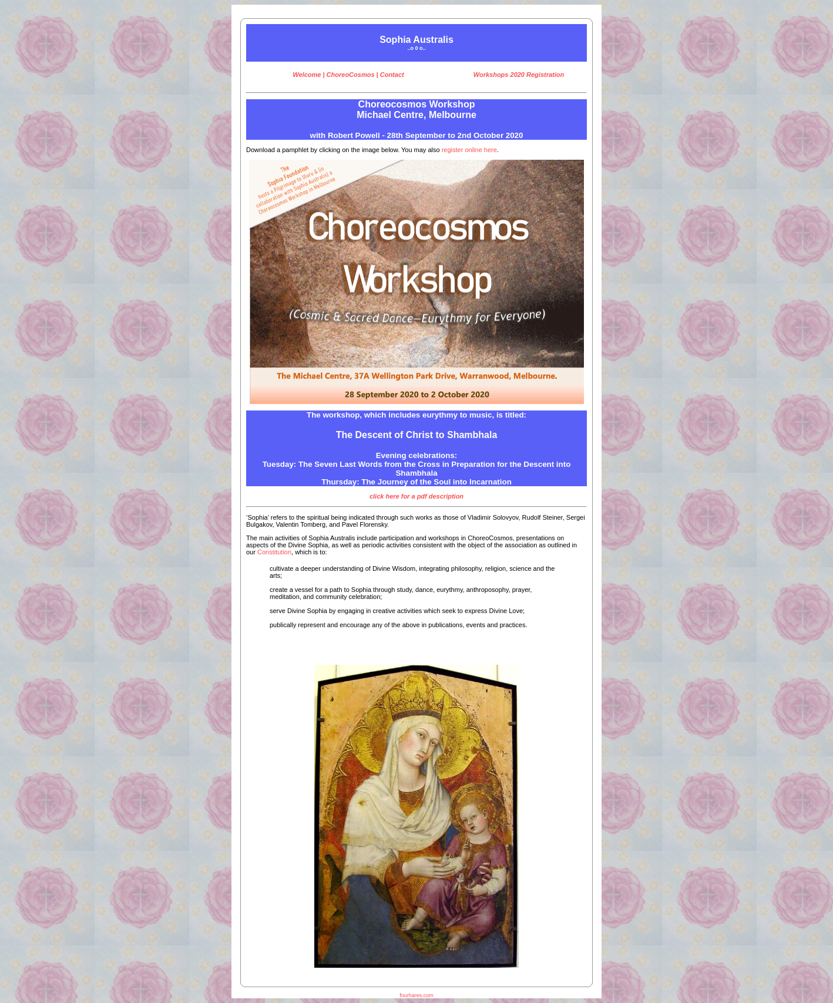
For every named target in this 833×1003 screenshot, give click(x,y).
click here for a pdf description (416, 496)
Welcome (307, 74)
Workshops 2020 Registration (518, 74)
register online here (469, 149)
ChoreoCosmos (351, 74)
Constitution (274, 552)
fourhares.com (416, 995)
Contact (392, 74)
